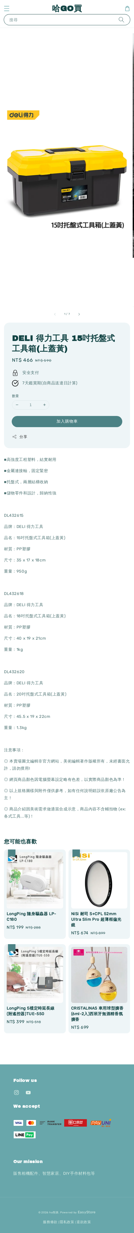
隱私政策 (67, 1222)
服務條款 (50, 1222)
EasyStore (87, 1212)
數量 (15, 396)
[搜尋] (121, 19)
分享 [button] (19, 436)
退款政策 (83, 1222)
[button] (7, 8)
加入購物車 (67, 421)
